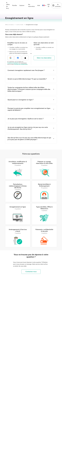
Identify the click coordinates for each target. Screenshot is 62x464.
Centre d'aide (19, 24)
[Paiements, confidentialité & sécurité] (44, 236)
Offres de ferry (8, 5)
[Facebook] (18, 58)
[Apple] (25, 58)
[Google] (10, 58)
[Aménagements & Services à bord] (17, 236)
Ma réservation (31, 5)
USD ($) (48, 5)
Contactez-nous (31, 271)
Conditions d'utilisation (13, 63)
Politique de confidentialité (20, 64)
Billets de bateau (9, 24)
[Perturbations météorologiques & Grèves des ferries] (17, 191)
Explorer (22, 5)
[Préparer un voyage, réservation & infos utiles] (44, 168)
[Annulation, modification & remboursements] (17, 168)
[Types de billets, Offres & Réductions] (44, 213)
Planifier (14, 5)
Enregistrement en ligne (32, 24)
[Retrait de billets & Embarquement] (44, 191)
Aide (38, 5)
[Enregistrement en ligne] (17, 213)
